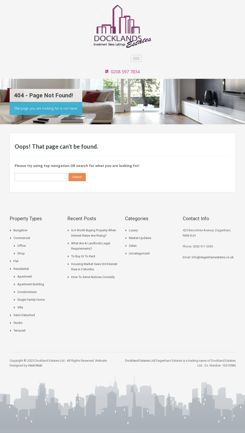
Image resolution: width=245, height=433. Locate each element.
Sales (133, 245)
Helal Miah (35, 365)
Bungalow (20, 230)
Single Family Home (31, 299)
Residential (21, 269)
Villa (20, 307)
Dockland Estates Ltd (140, 360)
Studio (18, 323)
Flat (16, 261)
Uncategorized (139, 253)
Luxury (133, 230)
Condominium (27, 292)
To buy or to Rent (83, 256)
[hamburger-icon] (136, 58)
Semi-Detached (24, 315)
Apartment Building (30, 284)
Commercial (21, 238)
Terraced (19, 330)
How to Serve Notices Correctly (93, 277)
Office (21, 245)
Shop (21, 253)
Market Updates (140, 238)
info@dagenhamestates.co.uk (213, 257)
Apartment (24, 276)
